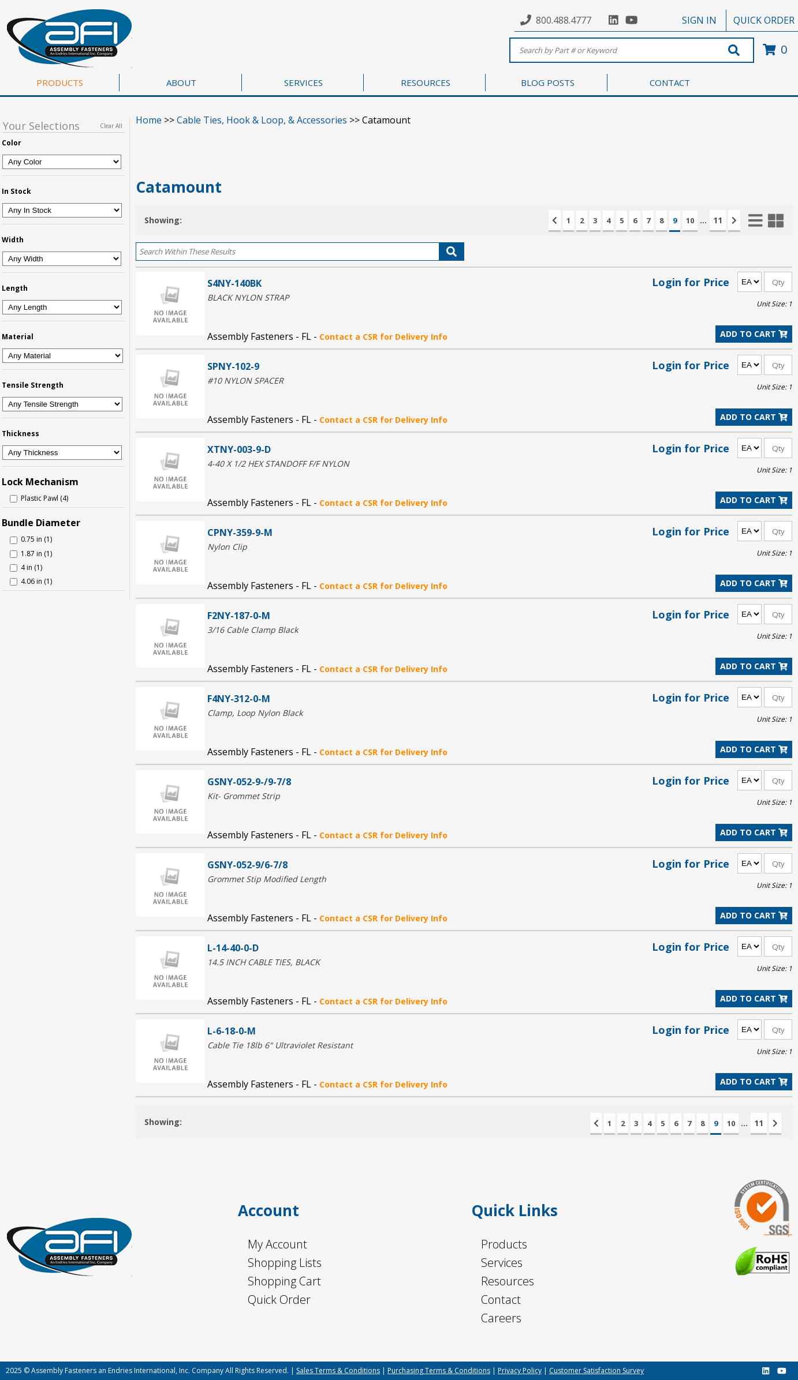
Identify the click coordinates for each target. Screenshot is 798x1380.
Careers (501, 1318)
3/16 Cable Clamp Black (252, 629)
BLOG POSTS (548, 82)
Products (504, 1244)
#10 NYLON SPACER (245, 380)
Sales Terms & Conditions (338, 1370)
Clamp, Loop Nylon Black (255, 712)
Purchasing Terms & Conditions (438, 1370)
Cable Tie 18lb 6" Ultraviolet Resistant (280, 1045)
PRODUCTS (59, 82)
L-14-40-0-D (233, 948)
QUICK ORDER (764, 20)
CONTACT (670, 82)
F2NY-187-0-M (238, 615)
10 (690, 220)
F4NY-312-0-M (238, 698)
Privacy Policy (520, 1370)
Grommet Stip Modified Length (266, 878)
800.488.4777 (563, 20)
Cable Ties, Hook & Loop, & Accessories (262, 120)
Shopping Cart (284, 1281)
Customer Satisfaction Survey (596, 1370)
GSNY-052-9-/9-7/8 (249, 781)
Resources (507, 1281)
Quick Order (279, 1299)
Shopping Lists (285, 1262)
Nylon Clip (227, 546)
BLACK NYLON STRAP (248, 297)
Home (149, 120)
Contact (501, 1299)
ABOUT (181, 82)
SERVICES (303, 82)
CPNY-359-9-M (240, 532)
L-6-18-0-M (231, 1031)
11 (717, 220)
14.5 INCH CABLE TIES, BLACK (263, 962)
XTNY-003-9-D (239, 449)
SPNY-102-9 (233, 366)
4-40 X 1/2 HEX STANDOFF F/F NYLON (278, 463)
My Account (277, 1244)
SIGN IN (699, 20)
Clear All (111, 126)
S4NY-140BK (234, 283)
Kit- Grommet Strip (243, 795)
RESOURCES (425, 82)
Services (502, 1262)
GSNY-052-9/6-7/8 (247, 864)
